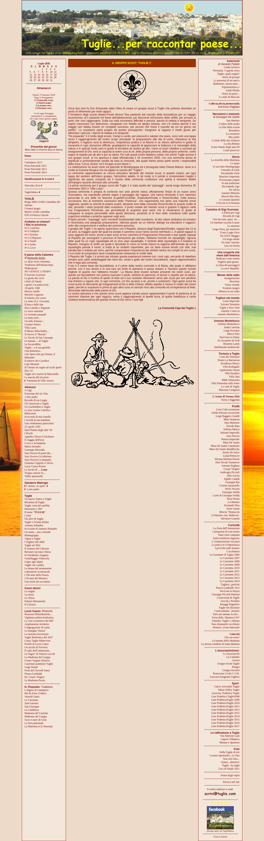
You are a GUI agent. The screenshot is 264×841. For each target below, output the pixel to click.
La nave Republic (230, 268)
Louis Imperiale (231, 301)
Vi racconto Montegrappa (226, 166)
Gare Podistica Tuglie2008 (225, 696)
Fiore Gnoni (233, 508)
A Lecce (30, 247)
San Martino (233, 120)
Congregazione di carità (37, 627)
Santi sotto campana (229, 534)
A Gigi (28, 390)
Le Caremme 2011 (230, 571)
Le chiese (29, 597)
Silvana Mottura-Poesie (227, 459)
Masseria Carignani (229, 389)
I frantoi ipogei (32, 208)
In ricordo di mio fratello (37, 416)
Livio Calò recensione (228, 409)
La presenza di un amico (227, 80)
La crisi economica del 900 (38, 620)
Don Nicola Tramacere (227, 462)
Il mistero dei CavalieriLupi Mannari (36, 362)
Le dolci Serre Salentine (37, 261)
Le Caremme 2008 (230, 561)
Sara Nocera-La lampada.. (38, 459)
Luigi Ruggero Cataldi (228, 416)
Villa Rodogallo (231, 366)
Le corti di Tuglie (230, 386)
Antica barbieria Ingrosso (226, 538)
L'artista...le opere (35, 485)
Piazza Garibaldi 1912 (228, 587)
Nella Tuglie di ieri (229, 752)
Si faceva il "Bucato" (35, 334)
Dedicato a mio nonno (228, 258)
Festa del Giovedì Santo (37, 670)
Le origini (29, 591)
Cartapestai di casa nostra (226, 531)
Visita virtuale (232, 284)
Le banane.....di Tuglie (36, 340)
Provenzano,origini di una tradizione (229, 181)
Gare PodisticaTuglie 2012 (225, 709)
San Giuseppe (31, 706)
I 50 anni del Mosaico (36, 578)
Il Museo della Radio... (36, 331)
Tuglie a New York (229, 307)
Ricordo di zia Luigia (35, 400)
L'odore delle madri (229, 123)
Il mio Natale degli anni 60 (225, 147)
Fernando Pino (232, 505)
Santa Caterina (232, 327)
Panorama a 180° (33, 508)
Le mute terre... (32, 317)
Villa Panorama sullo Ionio (225, 383)
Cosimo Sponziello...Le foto (225, 755)
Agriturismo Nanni (229, 370)
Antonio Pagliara (230, 465)
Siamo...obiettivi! (230, 762)
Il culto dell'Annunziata (36, 650)
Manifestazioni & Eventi (38, 178)
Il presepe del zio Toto (36, 393)
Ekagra (236, 666)
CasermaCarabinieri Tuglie (38, 663)
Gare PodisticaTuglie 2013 (225, 712)
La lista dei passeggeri (228, 265)
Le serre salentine (33, 311)
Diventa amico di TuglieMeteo (220, 831)
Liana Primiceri (231, 455)
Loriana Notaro (32, 324)
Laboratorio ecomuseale (37, 571)
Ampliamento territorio (36, 624)
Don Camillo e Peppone (37, 307)
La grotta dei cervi (34, 278)
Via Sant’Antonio (230, 242)
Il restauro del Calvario (36, 548)
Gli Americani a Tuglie (36, 403)
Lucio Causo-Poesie (35, 466)
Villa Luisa (30, 327)
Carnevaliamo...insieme (227, 610)
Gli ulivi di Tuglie (33, 518)
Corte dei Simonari (229, 356)
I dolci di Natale (33, 281)
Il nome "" (35, 512)
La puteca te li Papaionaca (226, 544)
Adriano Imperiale (230, 432)
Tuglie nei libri (32, 545)
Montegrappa (31, 535)
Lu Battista (234, 502)
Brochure (235, 281)
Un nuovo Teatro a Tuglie (38, 499)
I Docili (28, 433)
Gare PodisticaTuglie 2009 (225, 699)
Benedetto (234, 130)
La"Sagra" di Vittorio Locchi (39, 653)
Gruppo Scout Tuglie (228, 663)
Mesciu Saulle (31, 291)
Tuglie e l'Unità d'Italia (36, 522)
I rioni (27, 515)
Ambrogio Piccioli (230, 472)
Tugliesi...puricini (230, 584)
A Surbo (30, 244)
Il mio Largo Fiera (230, 232)
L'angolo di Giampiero (36, 690)
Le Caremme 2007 (230, 558)
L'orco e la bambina (34, 443)
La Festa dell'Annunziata (226, 528)
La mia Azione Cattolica (37, 410)
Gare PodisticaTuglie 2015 (225, 719)
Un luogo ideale (231, 239)
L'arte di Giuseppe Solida (226, 495)
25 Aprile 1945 (32, 426)
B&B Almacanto (231, 379)
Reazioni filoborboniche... (38, 614)
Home (27, 155)
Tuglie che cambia (34, 565)
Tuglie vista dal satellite (37, 505)
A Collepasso (32, 237)
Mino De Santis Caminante (225, 445)
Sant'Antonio (31, 703)
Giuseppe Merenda (34, 449)
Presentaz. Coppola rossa (226, 70)
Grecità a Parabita (230, 601)
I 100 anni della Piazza (36, 575)
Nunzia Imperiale (230, 439)
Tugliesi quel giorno (228, 261)
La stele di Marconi (229, 97)
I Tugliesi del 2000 (34, 541)
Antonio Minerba (230, 193)
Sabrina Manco (231, 429)
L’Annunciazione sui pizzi (226, 541)
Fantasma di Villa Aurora (40, 380)
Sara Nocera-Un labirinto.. (38, 456)
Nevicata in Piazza (230, 591)
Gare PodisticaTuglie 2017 (225, 726)
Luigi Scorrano (232, 330)
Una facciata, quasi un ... (226, 219)
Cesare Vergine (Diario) (37, 660)
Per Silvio (234, 189)
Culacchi (235, 634)
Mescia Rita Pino (230, 196)
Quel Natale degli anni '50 (38, 430)
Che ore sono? (232, 637)
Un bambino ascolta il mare (225, 222)
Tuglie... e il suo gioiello (37, 347)
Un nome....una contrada (37, 532)
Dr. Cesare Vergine (34, 677)
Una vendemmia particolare (39, 423)
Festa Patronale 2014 (35, 172)
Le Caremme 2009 (230, 564)
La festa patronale (33, 723)
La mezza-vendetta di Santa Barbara (220, 644)
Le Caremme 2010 (230, 567)
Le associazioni (231, 653)
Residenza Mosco (230, 363)
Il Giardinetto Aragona (36, 555)
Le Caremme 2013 (230, 577)
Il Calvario (30, 604)
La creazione (233, 133)
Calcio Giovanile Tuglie (227, 686)
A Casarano (31, 227)
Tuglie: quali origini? (228, 73)
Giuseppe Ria (232, 482)
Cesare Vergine (231, 469)
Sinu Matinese (232, 422)
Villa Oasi (234, 376)
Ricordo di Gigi (231, 216)
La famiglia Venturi (34, 630)
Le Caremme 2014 (230, 581)
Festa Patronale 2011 (35, 165)
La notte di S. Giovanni (36, 301)
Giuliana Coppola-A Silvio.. (39, 463)
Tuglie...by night (231, 765)
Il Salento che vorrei (35, 298)
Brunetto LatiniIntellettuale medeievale (227, 345)
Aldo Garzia (233, 475)
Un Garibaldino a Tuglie (37, 406)
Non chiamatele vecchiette (226, 624)
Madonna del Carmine (36, 713)
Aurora (236, 660)
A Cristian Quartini (229, 199)
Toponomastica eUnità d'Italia (231, 89)
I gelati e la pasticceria (36, 284)
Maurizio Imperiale (229, 176)
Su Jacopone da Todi (229, 340)
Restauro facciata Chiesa (37, 551)
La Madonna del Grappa (37, 657)
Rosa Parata (233, 498)
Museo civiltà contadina (37, 211)
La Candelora (31, 709)
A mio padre (30, 396)
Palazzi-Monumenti (34, 601)
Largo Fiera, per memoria (226, 229)
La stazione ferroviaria (36, 634)
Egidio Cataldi (232, 478)
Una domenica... (33, 350)
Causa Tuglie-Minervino (37, 640)
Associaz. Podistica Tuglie (226, 693)
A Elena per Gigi (231, 212)
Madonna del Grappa (35, 716)
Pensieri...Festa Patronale (226, 627)
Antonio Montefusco (228, 314)
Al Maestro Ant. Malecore (225, 515)
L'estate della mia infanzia (226, 140)
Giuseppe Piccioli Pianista (226, 594)
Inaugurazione (232, 278)
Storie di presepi (231, 77)
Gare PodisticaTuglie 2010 (225, 703)
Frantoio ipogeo (231, 288)
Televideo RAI (33, 185)
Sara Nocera (233, 435)
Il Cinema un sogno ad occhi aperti (43, 367)
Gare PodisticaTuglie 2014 (225, 716)
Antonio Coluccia (230, 311)
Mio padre (234, 137)
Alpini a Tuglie (32, 538)
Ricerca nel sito (231, 781)
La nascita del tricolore (36, 377)
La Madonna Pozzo (34, 680)
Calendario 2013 (33, 162)
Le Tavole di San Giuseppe (38, 337)
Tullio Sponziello (33, 476)
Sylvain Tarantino (230, 304)
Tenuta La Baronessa (228, 360)
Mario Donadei (32, 446)
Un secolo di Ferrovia (35, 647)
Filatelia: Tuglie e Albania (226, 620)
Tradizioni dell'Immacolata (38, 264)
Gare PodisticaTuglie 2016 (225, 722)
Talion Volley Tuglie (229, 689)
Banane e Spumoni (229, 742)
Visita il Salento (220, 836)
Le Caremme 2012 (230, 574)
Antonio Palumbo (33, 525)
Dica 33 (28, 370)
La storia (29, 594)
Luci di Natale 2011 (229, 768)
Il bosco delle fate (33, 304)
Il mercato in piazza (34, 274)
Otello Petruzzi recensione (226, 412)
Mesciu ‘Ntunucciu (229, 512)
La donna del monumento (38, 568)
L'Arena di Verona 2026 (226, 396)
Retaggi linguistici (230, 604)
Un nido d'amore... (34, 321)
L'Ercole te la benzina (228, 203)
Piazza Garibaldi (33, 673)
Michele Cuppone (33, 294)
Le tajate (235, 163)
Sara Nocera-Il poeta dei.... (38, 453)
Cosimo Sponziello (229, 485)
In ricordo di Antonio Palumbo (40, 528)
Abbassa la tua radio (229, 291)
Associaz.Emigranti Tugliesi (225, 676)
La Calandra (233, 657)
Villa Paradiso (232, 373)
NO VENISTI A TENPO (37, 271)
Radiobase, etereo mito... (226, 83)
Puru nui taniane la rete (225, 614)
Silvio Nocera (232, 488)
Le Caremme (31, 699)
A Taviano (31, 234)
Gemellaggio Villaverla (36, 558)
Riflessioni (30, 413)
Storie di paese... (231, 93)
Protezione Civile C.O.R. (226, 673)
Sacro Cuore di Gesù (35, 719)
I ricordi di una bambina (37, 420)
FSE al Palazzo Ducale (36, 215)
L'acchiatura (233, 551)
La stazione (233, 225)
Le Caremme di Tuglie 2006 (225, 554)
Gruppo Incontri (231, 670)
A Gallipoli (31, 231)
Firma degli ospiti (230, 775)
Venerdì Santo (31, 696)
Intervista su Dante (229, 337)
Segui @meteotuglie (220, 802)
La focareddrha (32, 344)
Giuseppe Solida (231, 492)
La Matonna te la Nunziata (38, 726)
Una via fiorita (232, 245)
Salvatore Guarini (230, 518)
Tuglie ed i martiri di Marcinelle (41, 374)
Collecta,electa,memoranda (224, 103)
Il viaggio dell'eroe (34, 439)
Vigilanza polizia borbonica (39, 617)
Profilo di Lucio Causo (36, 644)
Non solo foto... (231, 758)
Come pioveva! (231, 150)
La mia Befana (232, 143)
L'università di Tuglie (228, 597)
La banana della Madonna (226, 640)
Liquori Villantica (230, 739)
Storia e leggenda (230, 399)
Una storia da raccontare (37, 581)
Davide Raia (233, 426)
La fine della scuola (229, 127)
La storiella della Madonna (225, 160)
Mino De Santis (231, 442)
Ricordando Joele (230, 173)
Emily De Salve (231, 452)
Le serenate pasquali (35, 314)
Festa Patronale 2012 (35, 169)
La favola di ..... (35, 469)
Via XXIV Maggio (230, 235)
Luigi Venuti (31, 667)
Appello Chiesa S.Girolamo (39, 436)
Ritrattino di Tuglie (34, 502)
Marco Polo (233, 333)
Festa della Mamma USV (226, 617)
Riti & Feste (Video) (35, 693)
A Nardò (30, 241)
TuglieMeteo (31, 192)
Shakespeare (31, 268)
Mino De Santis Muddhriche (224, 449)
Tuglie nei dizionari (229, 607)
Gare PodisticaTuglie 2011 (225, 706)
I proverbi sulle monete (227, 548)
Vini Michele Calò (230, 735)
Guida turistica (232, 67)
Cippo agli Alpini (33, 561)
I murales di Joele (230, 169)
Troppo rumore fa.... (35, 472)
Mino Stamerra (232, 419)
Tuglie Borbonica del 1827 (38, 637)
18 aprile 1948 (32, 288)
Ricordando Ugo (231, 186)
